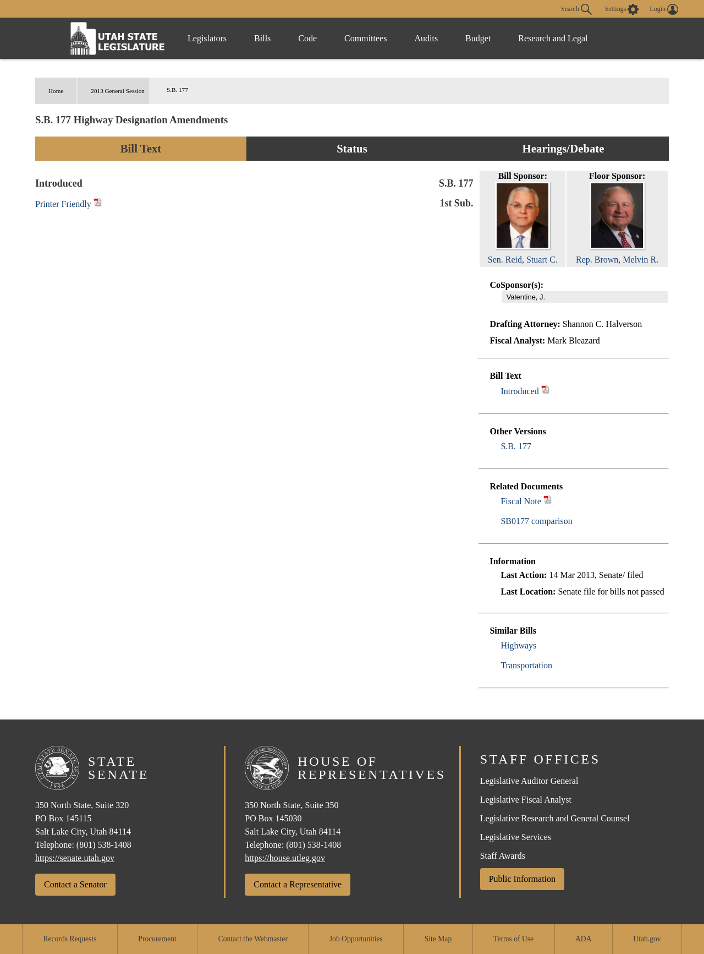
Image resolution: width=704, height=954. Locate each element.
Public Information (522, 879)
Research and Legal (552, 38)
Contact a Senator (75, 884)
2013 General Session (118, 91)
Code (307, 38)
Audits (426, 38)
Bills (262, 38)
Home (55, 91)
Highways (518, 645)
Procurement (157, 939)
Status (352, 148)
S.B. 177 (516, 446)
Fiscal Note (521, 501)
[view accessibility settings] (622, 9)
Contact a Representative (298, 884)
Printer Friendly (68, 204)
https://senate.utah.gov (74, 858)
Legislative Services (515, 837)
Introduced (519, 391)
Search (576, 9)
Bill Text (141, 148)
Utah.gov (647, 939)
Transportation (526, 665)
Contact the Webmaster (253, 939)
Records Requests (69, 939)
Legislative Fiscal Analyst (525, 799)
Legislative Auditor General (529, 781)
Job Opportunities (356, 939)
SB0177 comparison (536, 521)
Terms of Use (513, 939)
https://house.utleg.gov (285, 858)
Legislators (207, 38)
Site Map (438, 939)
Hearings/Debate (563, 148)
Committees (365, 38)
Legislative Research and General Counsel (555, 818)
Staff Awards (502, 855)
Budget (478, 38)
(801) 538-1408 (103, 844)
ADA (583, 939)
